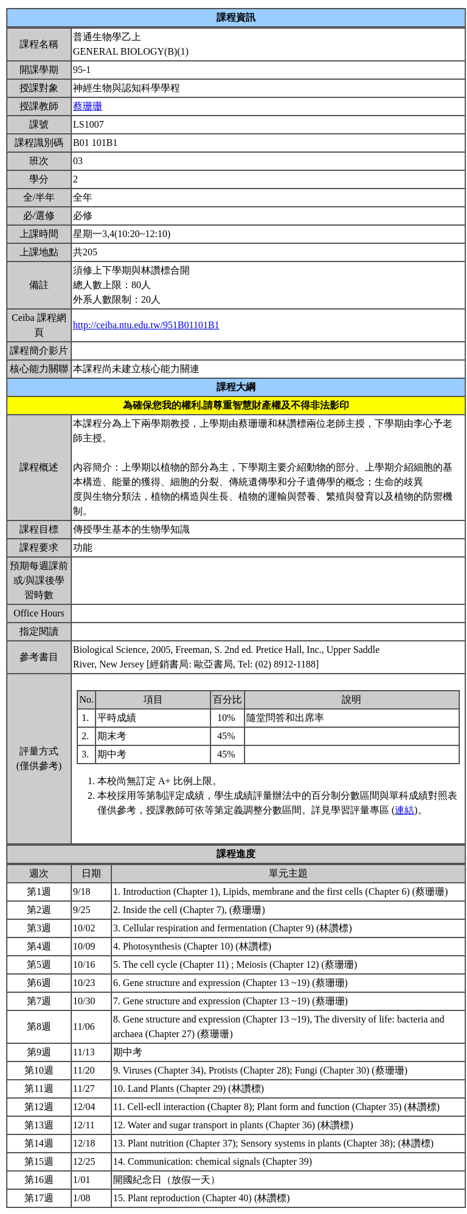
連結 (404, 810)
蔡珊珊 (87, 106)
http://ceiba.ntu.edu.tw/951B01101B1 (146, 325)
